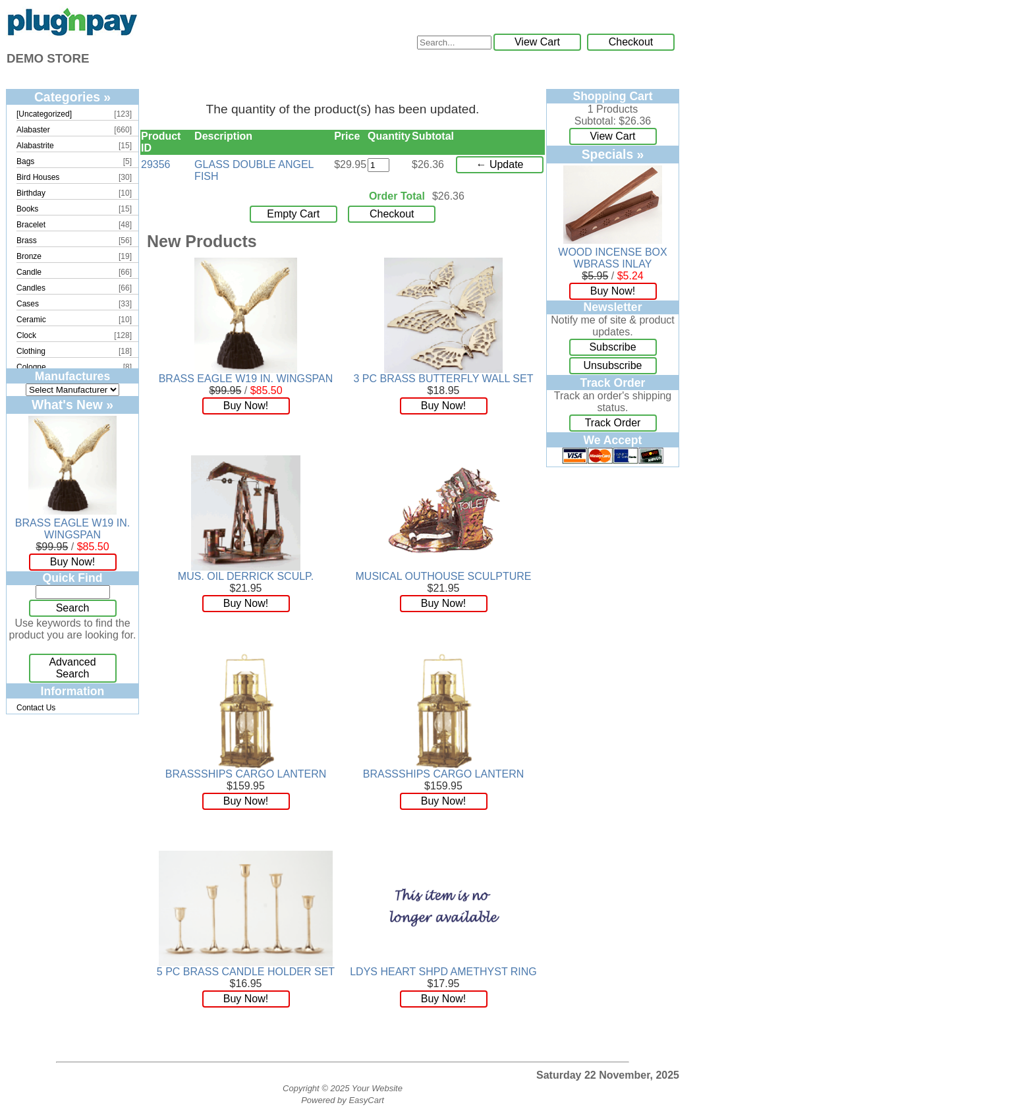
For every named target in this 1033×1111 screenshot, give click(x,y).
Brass (26, 240)
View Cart (537, 41)
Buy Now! (72, 561)
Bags (25, 161)
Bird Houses (37, 177)
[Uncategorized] (44, 114)
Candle (29, 272)
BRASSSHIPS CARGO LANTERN (246, 774)
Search (73, 607)
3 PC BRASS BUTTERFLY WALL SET (444, 378)
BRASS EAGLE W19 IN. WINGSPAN (72, 528)
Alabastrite (35, 145)
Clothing (30, 351)
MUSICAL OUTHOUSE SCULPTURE (444, 576)
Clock (26, 335)
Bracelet (30, 224)
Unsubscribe (613, 365)
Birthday (30, 193)
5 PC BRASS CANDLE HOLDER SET (246, 971)
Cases (27, 303)
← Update (499, 164)
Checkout (631, 41)
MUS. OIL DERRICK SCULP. (246, 576)
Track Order (613, 422)
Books (27, 209)
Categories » (72, 97)
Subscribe (612, 347)
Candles (30, 288)
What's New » (72, 404)
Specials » (613, 154)
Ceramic (31, 319)
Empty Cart (293, 213)
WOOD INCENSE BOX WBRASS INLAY (612, 258)
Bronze (29, 256)
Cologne (31, 367)
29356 (156, 164)
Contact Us (35, 707)
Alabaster (33, 129)
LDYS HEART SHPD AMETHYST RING (443, 971)
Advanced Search (72, 667)
